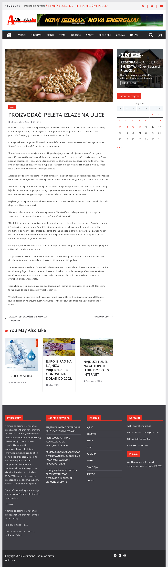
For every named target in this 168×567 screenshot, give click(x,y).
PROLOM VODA (103, 316)
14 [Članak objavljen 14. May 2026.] (140, 126)
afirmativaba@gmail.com (146, 432)
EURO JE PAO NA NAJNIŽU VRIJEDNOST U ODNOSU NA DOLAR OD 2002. (59, 370)
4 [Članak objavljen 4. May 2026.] (119, 120)
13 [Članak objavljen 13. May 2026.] (133, 126)
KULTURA (76, 35)
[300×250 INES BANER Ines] (140, 51)
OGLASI (134, 35)
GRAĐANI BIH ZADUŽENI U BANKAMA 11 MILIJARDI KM (27, 318)
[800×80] (100, 15)
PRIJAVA (158, 466)
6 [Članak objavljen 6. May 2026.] (132, 120)
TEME (62, 35)
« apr (119, 147)
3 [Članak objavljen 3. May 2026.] (158, 114)
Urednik (37, 122)
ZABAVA (120, 35)
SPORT (90, 35)
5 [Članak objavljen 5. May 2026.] (126, 120)
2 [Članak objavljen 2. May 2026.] (152, 114)
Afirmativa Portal (33, 555)
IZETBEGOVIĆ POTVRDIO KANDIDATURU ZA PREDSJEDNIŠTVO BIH (58, 441)
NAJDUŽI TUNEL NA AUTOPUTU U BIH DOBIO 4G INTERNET (96, 368)
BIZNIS (50, 35)
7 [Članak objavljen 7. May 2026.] (139, 120)
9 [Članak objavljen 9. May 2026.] (152, 120)
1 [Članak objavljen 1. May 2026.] (145, 114)
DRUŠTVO (36, 35)
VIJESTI (22, 35)
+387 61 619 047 (140, 445)
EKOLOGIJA (105, 35)
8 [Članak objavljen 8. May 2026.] (145, 120)
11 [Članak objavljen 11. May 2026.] (120, 126)
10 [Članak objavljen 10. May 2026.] (159, 120)
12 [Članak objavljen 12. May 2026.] (127, 126)
